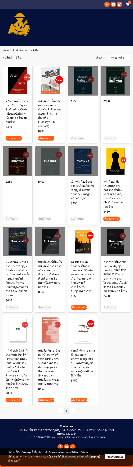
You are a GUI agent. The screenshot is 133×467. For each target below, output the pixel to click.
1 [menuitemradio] (66, 410)
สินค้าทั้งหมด (20, 50)
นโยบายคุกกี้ (14, 460)
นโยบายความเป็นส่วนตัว (77, 456)
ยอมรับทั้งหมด (115, 456)
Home (6, 50)
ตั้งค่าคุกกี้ (94, 456)
